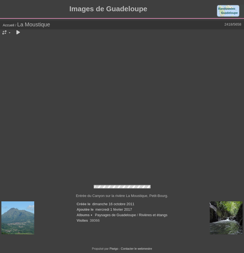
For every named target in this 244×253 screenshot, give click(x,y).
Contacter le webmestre (136, 248)
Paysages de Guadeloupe (115, 215)
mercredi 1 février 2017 (113, 209)
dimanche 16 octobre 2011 (113, 204)
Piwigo (114, 248)
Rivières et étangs (153, 215)
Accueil (8, 25)
